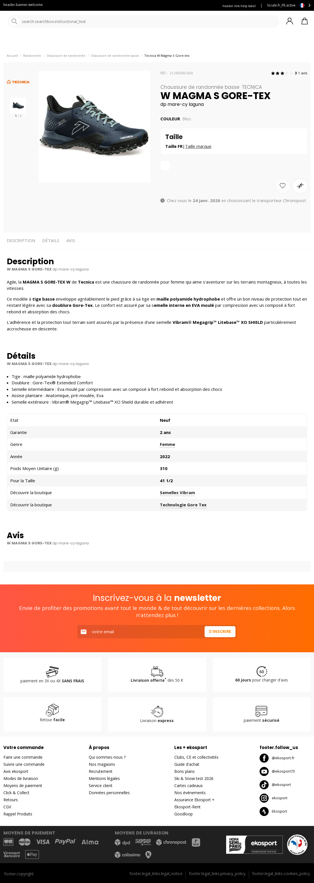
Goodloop (183, 814)
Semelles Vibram (177, 505)
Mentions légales (104, 778)
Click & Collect (16, 793)
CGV (7, 807)
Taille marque (198, 159)
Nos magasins (102, 764)
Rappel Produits (17, 814)
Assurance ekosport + (162, 6)
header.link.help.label (239, 6)
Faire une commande (23, 757)
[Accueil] (33, 22)
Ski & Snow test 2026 (193, 778)
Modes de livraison (20, 778)
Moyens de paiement (22, 785)
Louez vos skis (200, 6)
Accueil (12, 68)
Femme (167, 457)
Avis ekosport (15, 771)
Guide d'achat (186, 764)
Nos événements (190, 793)
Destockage (216, 42)
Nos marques (175, 42)
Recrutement (101, 771)
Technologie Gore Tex (183, 517)
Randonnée (32, 68)
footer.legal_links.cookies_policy (281, 873)
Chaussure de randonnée (65, 68)
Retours (10, 800)
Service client (124, 6)
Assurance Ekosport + (194, 800)
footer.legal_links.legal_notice (156, 873)
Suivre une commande (23, 764)
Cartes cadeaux (188, 785)
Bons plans (184, 771)
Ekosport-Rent (187, 807)
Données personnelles (109, 793)
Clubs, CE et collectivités (196, 757)
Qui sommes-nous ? (107, 757)
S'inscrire (220, 632)
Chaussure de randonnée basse (115, 68)
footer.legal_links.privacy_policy (217, 873)
